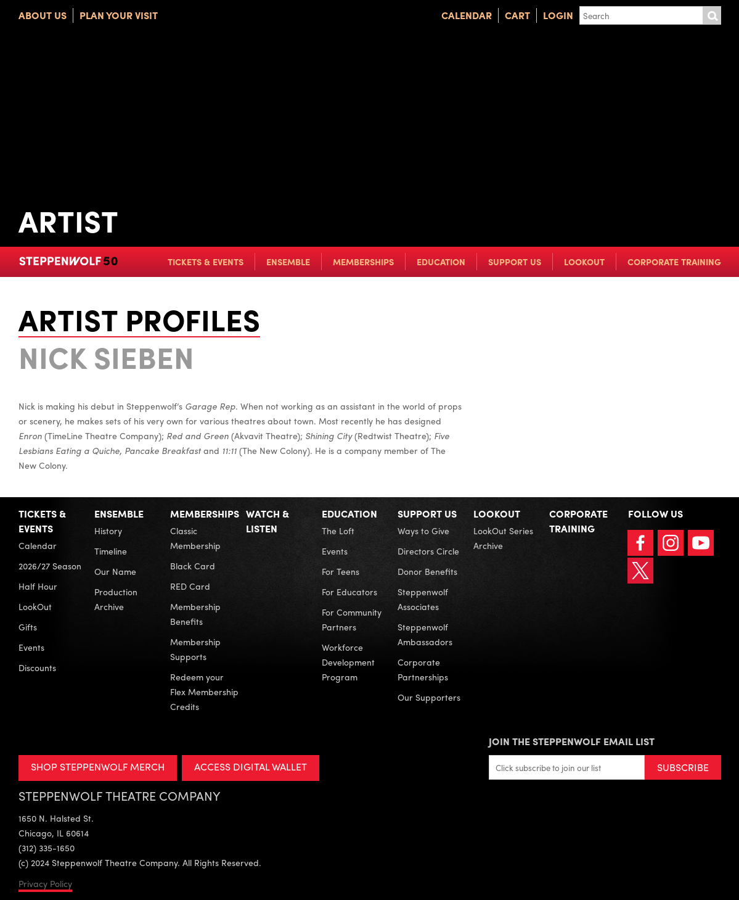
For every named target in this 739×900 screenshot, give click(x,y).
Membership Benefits (195, 613)
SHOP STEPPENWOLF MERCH (98, 766)
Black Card (192, 565)
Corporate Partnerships (423, 669)
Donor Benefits (427, 571)
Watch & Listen (267, 520)
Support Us (514, 261)
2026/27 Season (49, 565)
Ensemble (288, 261)
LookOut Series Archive (503, 537)
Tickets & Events (205, 261)
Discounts (37, 667)
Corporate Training (674, 261)
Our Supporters (429, 697)
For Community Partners (352, 619)
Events (31, 647)
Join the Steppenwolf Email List (572, 741)
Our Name (115, 571)
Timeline (110, 551)
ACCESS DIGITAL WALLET (250, 766)
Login (558, 15)
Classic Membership (195, 537)
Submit (712, 15)
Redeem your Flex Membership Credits (204, 691)
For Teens (340, 571)
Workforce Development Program (348, 662)
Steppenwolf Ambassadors (425, 634)
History (108, 530)
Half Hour (37, 586)
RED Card (190, 586)
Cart (517, 15)
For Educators (349, 591)
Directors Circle (428, 551)
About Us (42, 15)
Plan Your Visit (119, 15)
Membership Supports (195, 649)
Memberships (363, 261)
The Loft (338, 530)
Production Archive (115, 599)
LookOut (584, 261)
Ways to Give (423, 530)
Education (441, 261)
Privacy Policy (45, 883)
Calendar (466, 15)
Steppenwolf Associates (423, 599)
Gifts (27, 627)
